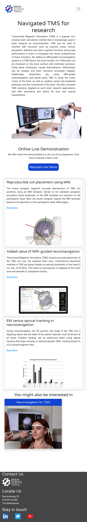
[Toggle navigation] (79, 9)
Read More (12, 208)
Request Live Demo (43, 167)
